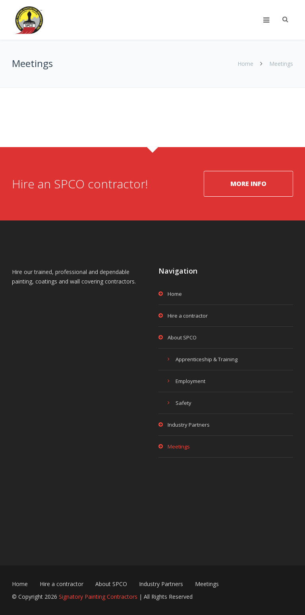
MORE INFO (248, 183)
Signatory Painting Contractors (98, 596)
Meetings (179, 446)
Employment (190, 381)
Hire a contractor (188, 315)
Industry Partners (189, 424)
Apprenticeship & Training (206, 359)
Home (245, 63)
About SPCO (182, 337)
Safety (183, 402)
